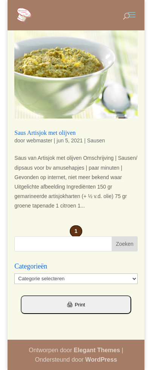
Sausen (96, 140)
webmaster (39, 140)
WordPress (101, 359)
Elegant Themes (97, 350)
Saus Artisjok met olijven (44, 133)
